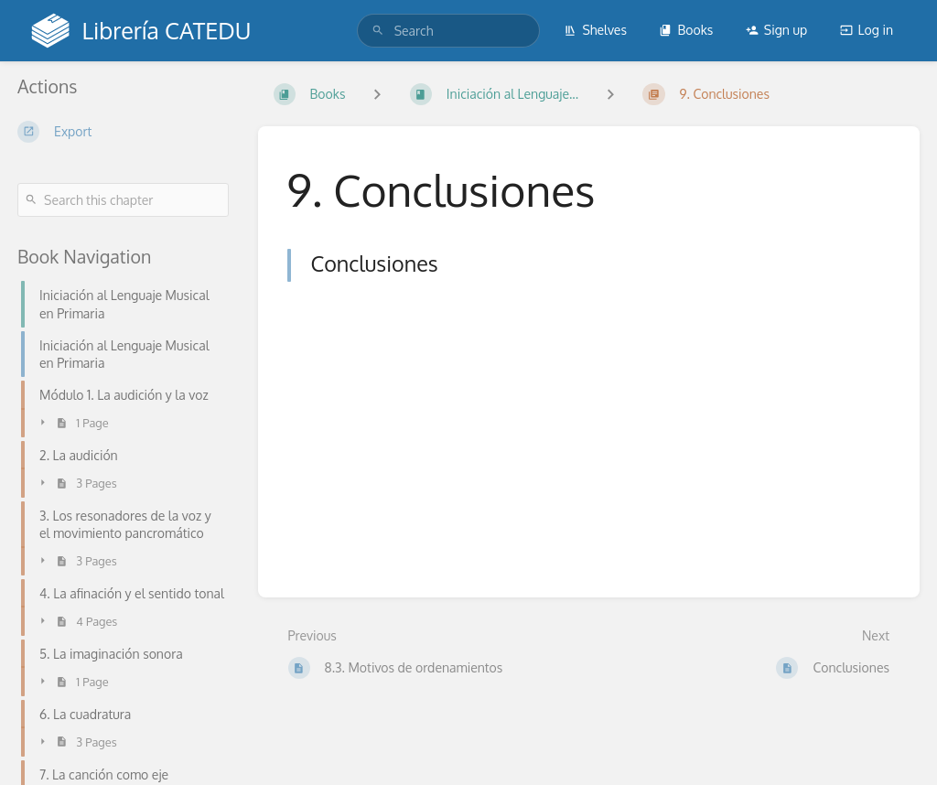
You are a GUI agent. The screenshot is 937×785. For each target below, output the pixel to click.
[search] (448, 31)
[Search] (378, 30)
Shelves (595, 30)
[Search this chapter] (123, 200)
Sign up (776, 30)
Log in (866, 30)
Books (686, 30)
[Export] (123, 132)
